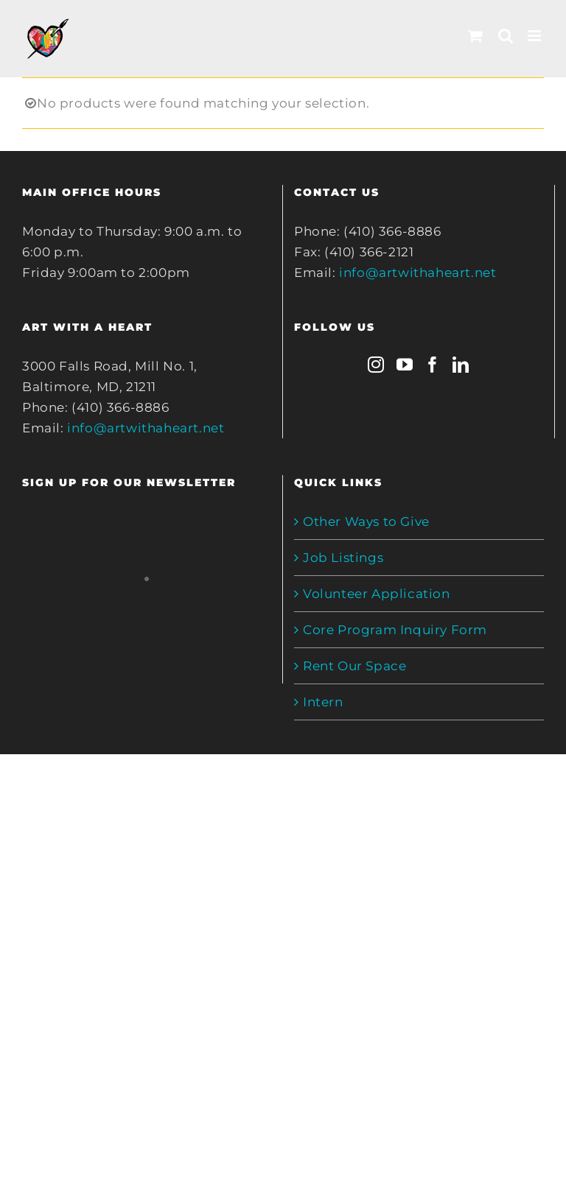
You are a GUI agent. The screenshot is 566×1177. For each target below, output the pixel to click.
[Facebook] (432, 364)
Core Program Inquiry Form (395, 629)
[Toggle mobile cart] (475, 35)
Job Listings (343, 557)
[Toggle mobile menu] (536, 35)
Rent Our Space (354, 665)
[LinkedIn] (461, 364)
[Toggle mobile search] (506, 35)
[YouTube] (404, 364)
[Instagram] (376, 364)
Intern (323, 702)
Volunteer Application (376, 593)
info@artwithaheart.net (145, 428)
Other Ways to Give (366, 521)
